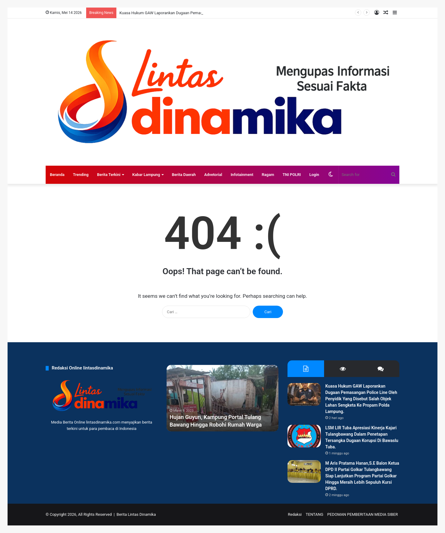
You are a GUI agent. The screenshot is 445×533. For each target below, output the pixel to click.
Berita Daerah (184, 174)
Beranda (57, 174)
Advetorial (213, 174)
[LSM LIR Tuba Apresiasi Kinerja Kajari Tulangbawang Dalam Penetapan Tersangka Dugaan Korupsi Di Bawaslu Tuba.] (304, 436)
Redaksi (295, 514)
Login (314, 174)
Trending (81, 174)
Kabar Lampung (146, 174)
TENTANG (314, 514)
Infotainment (242, 174)
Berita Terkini (109, 174)
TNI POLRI (292, 174)
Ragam (268, 174)
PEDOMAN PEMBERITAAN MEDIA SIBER (362, 514)
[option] (222, 398)
